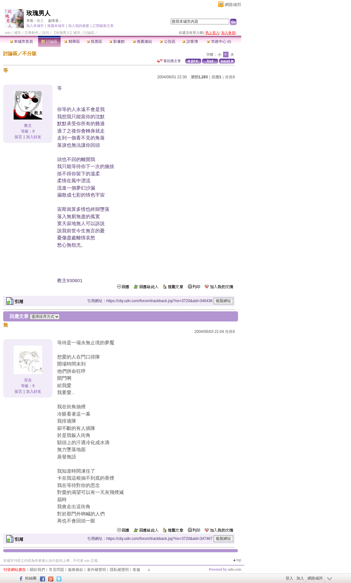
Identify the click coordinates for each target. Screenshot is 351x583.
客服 (136, 569)
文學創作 (31, 33)
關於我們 (37, 569)
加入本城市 (35, 26)
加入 (300, 578)
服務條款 (75, 569)
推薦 (230, 77)
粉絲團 (30, 578)
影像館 (117, 41)
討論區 (49, 41)
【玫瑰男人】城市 (66, 33)
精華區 (72, 41)
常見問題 (56, 569)
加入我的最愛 (78, 26)
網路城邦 (233, 4)
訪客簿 (190, 41)
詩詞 (45, 33)
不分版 (29, 53)
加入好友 (33, 137)
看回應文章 (169, 61)
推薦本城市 (56, 26)
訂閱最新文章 (103, 26)
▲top (237, 560)
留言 (18, 137)
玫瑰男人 (38, 13)
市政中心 (219, 41)
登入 (289, 578)
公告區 (167, 41)
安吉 (28, 380)
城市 (17, 33)
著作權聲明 (96, 569)
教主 (40, 21)
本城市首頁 (21, 41)
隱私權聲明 (119, 569)
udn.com (234, 569)
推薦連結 (142, 41)
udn (7, 33)
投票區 (94, 41)
